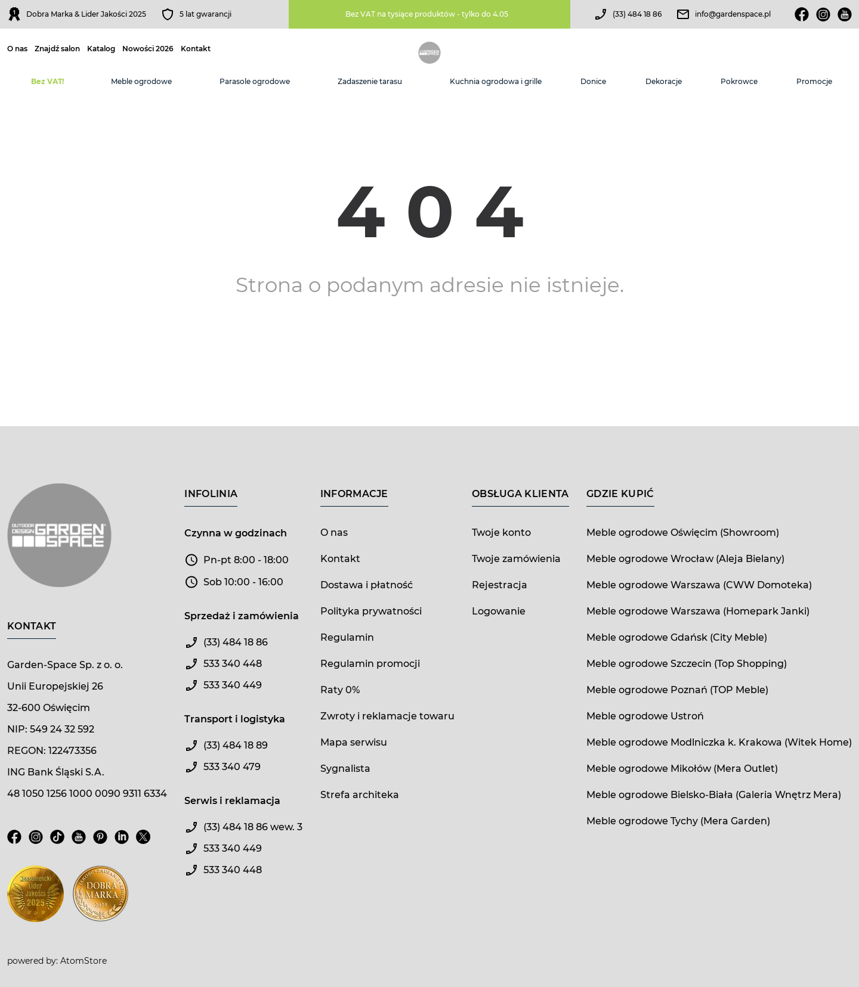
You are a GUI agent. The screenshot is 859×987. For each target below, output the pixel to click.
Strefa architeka (359, 794)
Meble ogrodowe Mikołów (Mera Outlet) (682, 768)
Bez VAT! (47, 81)
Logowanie (499, 611)
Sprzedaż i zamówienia (241, 616)
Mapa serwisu (353, 742)
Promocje (814, 81)
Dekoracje (663, 81)
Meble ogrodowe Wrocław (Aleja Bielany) (685, 558)
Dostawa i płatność (366, 585)
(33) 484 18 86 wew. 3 (252, 827)
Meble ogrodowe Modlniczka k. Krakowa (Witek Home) (719, 742)
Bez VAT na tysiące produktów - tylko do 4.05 (426, 14)
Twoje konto (501, 532)
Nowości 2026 (148, 48)
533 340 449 (232, 685)
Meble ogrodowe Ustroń (645, 716)
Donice (593, 81)
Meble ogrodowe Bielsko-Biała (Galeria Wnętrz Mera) (713, 794)
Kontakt (196, 48)
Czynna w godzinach (235, 533)
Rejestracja (499, 585)
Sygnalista (345, 768)
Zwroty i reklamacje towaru (387, 716)
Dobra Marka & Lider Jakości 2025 (86, 14)
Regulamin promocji (370, 663)
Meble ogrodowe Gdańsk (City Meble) (676, 637)
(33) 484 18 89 (235, 745)
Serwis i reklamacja (232, 800)
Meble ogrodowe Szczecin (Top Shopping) (686, 663)
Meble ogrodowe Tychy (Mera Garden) (678, 821)
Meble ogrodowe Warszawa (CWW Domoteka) (699, 585)
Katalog (101, 48)
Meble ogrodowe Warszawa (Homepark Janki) (697, 611)
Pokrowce (739, 81)
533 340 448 (232, 663)
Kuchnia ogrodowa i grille (496, 81)
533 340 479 (232, 766)
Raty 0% (340, 690)
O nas (17, 48)
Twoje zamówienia (516, 558)
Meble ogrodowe (141, 81)
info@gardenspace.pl (733, 14)
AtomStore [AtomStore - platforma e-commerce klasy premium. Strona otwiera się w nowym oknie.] (83, 960)
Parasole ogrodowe (255, 81)
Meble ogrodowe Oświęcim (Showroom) (682, 532)
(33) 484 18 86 (637, 14)
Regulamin (347, 637)
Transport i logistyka (234, 719)
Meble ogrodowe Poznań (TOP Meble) (677, 690)
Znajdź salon (57, 48)
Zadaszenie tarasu (370, 81)
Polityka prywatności (371, 611)
